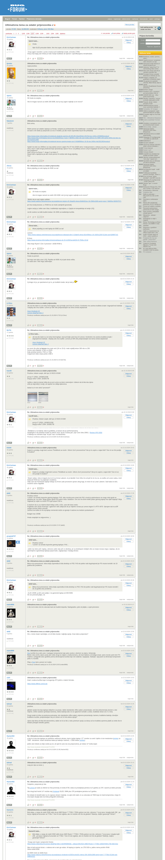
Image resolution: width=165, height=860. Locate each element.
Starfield (145, 225)
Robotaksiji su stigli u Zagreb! (149, 219)
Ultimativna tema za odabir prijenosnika (41, 63)
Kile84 (9, 448)
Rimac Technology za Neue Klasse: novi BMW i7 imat (151, 222)
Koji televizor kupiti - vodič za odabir (151, 170)
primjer (116, 738)
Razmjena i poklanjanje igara (150, 200)
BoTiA (9, 330)
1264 (52, 33)
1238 (37, 33)
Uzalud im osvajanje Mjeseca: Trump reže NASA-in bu (149, 245)
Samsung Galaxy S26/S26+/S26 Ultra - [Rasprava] (150, 166)
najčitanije (135, 19)
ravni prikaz (116, 33)
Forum (14, 19)
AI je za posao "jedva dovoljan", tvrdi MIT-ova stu (151, 177)
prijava (110, 19)
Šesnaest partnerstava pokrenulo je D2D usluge (151, 208)
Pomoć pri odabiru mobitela (151, 206)
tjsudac (10, 63)
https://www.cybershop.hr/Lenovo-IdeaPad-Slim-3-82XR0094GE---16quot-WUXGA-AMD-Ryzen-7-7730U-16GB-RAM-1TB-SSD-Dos (72, 844)
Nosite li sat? (147, 150)
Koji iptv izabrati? (148, 142)
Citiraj (129, 42)
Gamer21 (10, 810)
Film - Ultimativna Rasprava (152, 118)
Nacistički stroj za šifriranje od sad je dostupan (151, 161)
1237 (32, 33)
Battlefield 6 (147, 141)
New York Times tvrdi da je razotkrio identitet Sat (151, 71)
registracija (117, 19)
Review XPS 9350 (96, 433)
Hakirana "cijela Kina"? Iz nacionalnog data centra (151, 67)
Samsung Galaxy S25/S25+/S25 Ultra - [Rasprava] (150, 130)
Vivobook (56, 791)
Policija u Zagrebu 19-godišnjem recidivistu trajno (151, 78)
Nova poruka (129, 24)
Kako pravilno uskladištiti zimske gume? (151, 212)
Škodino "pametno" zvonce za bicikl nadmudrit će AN (151, 99)
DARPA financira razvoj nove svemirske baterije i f (151, 106)
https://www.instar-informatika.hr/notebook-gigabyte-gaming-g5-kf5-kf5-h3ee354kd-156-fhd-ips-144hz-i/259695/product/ (68, 136)
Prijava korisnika (146, 36)
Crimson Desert (148, 152)
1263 (47, 33)
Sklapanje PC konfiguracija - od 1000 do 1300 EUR (151, 138)
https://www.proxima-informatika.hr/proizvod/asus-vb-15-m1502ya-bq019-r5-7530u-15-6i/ (57, 240)
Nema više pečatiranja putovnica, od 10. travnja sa (152, 203)
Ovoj (33, 662)
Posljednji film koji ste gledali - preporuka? (150, 238)
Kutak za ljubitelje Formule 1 (151, 120)
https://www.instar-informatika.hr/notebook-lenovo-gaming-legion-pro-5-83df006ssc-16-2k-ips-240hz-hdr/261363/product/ (68, 141)
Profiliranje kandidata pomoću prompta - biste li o (151, 173)
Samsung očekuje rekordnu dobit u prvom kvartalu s (151, 145)
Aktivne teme (145, 53)
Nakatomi (10, 121)
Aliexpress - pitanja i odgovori (149, 215)
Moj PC (9, 58)
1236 (27, 33)
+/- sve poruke (105, 33)
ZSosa (9, 166)
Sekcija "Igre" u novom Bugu (150, 184)
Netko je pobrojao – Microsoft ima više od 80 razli (151, 195)
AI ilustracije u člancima (150, 190)
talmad (9, 704)
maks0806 (11, 605)
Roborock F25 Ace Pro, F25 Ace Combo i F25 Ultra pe (152, 187)
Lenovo (32, 788)
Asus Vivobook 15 (33, 311)
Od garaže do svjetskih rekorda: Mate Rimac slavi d (152, 81)
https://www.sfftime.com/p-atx (37, 684)
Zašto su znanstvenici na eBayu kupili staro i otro (151, 231)
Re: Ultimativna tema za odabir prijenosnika (43, 37)
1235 (23, 33)
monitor (82, 740)
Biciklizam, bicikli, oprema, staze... (151, 57)
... (20, 33)
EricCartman (11, 37)
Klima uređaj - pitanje (149, 127)
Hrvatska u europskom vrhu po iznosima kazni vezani (152, 124)
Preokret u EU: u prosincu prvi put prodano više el (151, 92)
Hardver (22, 19)
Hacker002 (11, 736)
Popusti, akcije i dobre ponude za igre (150, 102)
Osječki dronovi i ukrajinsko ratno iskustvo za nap (151, 60)
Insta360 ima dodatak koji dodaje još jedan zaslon (151, 154)
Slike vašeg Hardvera (150, 241)
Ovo (28, 653)
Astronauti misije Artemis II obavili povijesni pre (151, 64)
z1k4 (8, 678)
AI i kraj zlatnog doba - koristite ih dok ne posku (150, 249)
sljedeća (62, 33)
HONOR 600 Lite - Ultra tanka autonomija (150, 95)
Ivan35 (9, 371)
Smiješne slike (147, 192)
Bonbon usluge (148, 89)
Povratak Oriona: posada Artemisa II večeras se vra (151, 74)
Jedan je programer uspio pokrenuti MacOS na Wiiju (151, 111)
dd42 (9, 493)
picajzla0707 (11, 536)
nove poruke (144, 19)
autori (151, 19)
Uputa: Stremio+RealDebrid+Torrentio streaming (152, 86)
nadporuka (130, 58)
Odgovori (128, 40)
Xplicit (9, 96)
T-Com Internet (148, 148)
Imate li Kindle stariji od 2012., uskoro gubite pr (150, 235)
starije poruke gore (129, 33)
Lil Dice (10, 303)
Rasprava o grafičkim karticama (149, 228)
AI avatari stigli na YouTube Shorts (151, 115)
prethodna (9, 33)
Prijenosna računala (34, 19)
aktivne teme (126, 19)
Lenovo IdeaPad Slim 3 (35, 313)
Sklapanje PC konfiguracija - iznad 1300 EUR (151, 180)
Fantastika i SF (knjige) (150, 109)
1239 (41, 33)
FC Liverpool (147, 252)
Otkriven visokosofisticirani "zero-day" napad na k (151, 158)
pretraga (157, 19)
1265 (56, 33)
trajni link (122, 58)
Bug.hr (7, 19)
